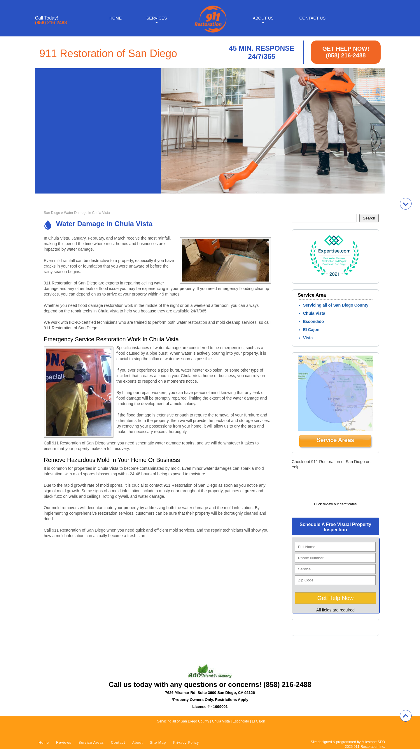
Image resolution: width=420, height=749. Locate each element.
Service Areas (91, 743)
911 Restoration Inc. (369, 747)
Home (115, 18)
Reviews (63, 743)
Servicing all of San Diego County (335, 305)
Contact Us (312, 18)
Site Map (158, 743)
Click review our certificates (335, 504)
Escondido (313, 321)
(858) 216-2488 (51, 22)
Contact (118, 743)
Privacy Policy (186, 743)
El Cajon (311, 329)
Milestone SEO (373, 742)
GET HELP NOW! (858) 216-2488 (345, 52)
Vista (308, 337)
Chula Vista (314, 313)
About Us (263, 18)
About (137, 743)
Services (156, 18)
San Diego (52, 213)
